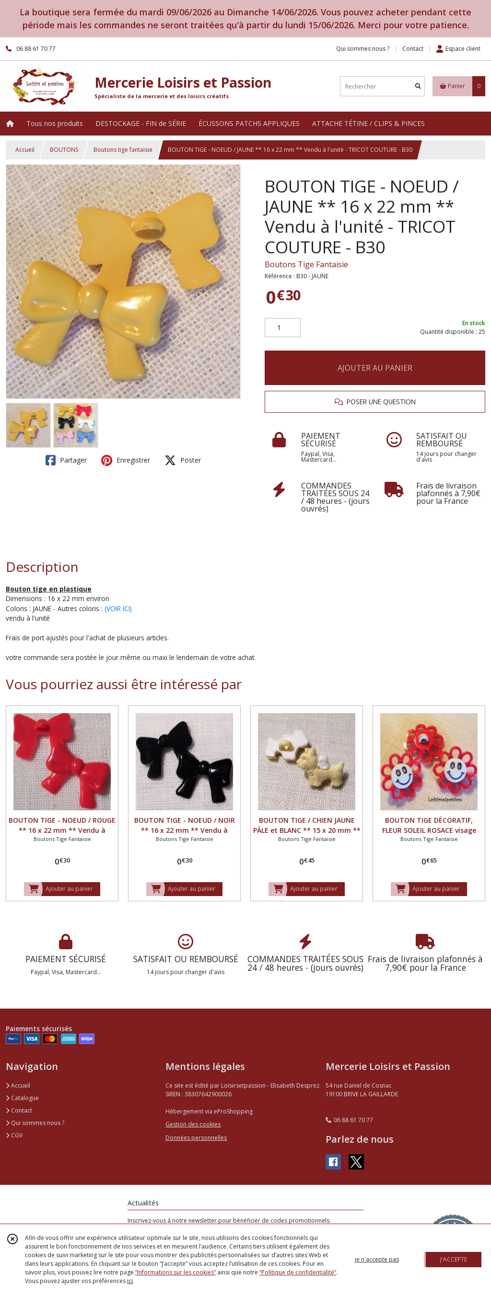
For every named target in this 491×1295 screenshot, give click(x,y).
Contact (412, 49)
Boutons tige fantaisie (123, 150)
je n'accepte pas (377, 1259)
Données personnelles (196, 1138)
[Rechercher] (418, 86)
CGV (14, 1135)
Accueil (25, 150)
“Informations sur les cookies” (175, 1272)
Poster (182, 460)
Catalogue (22, 1098)
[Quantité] (283, 327)
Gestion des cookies (193, 1124)
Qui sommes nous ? (35, 1123)
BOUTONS (64, 150)
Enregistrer (125, 460)
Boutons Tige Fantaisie (306, 264)
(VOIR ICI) (118, 608)
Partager (66, 460)
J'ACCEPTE (453, 1259)
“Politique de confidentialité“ (297, 1272)
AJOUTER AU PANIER (375, 368)
